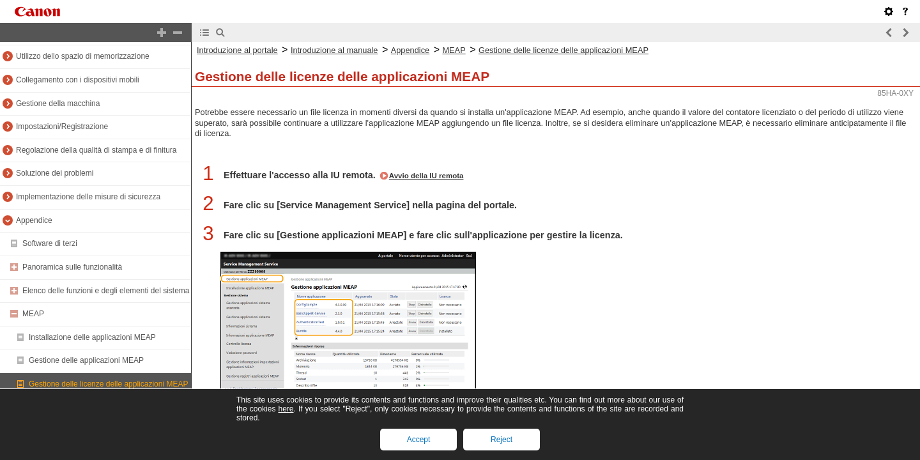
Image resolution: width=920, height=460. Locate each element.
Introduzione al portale (237, 50)
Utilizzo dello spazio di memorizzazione (83, 56)
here (285, 408)
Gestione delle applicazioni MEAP (86, 360)
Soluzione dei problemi (54, 173)
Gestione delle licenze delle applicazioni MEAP (108, 383)
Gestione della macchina (58, 103)
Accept (419, 439)
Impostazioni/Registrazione (62, 126)
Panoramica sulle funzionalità (72, 267)
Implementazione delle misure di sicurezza (88, 196)
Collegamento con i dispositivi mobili (77, 79)
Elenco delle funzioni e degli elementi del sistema (106, 290)
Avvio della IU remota (426, 176)
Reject (501, 439)
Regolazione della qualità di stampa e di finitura (96, 150)
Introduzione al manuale (334, 50)
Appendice (34, 220)
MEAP (33, 313)
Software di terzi (49, 243)
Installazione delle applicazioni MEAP (92, 337)
